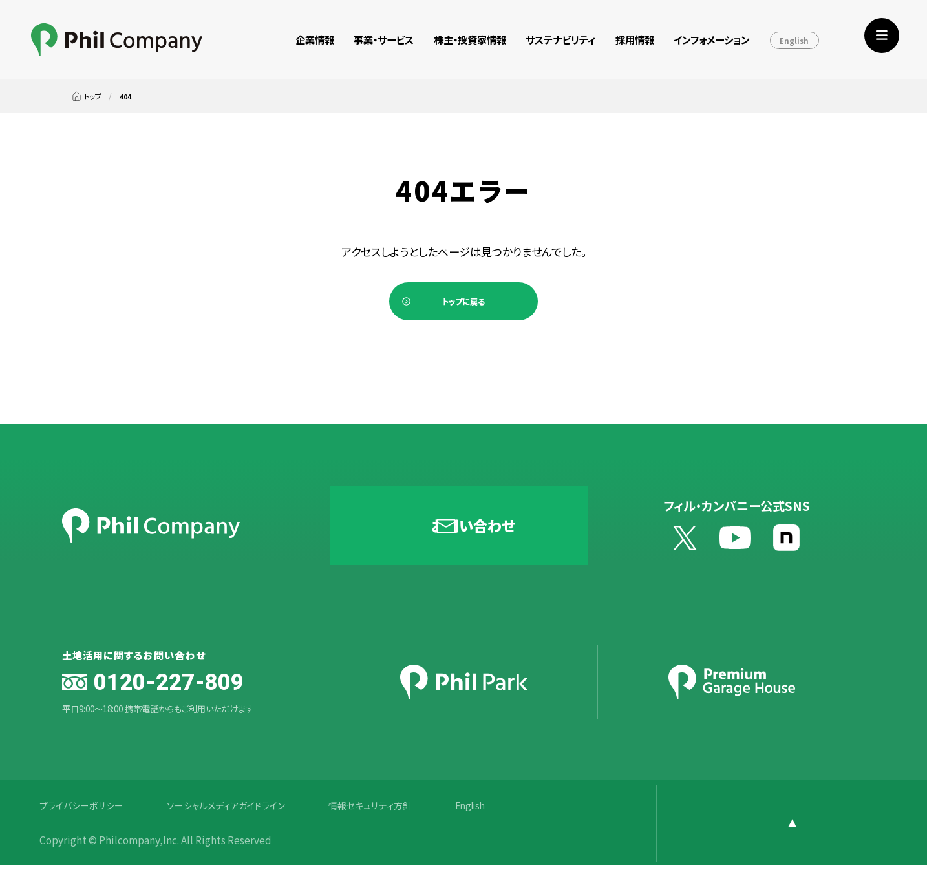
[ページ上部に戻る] (828, 827)
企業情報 (314, 39)
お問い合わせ (474, 529)
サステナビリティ (560, 39)
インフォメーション (712, 39)
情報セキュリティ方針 (386, 809)
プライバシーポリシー (84, 809)
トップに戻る (463, 303)
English (794, 41)
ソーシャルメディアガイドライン (235, 809)
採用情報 (634, 39)
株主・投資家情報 (470, 39)
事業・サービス (384, 39)
